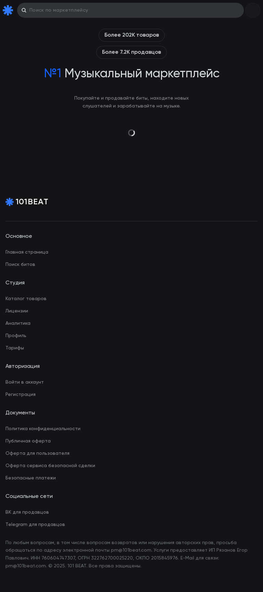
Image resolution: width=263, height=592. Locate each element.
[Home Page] (9, 10)
